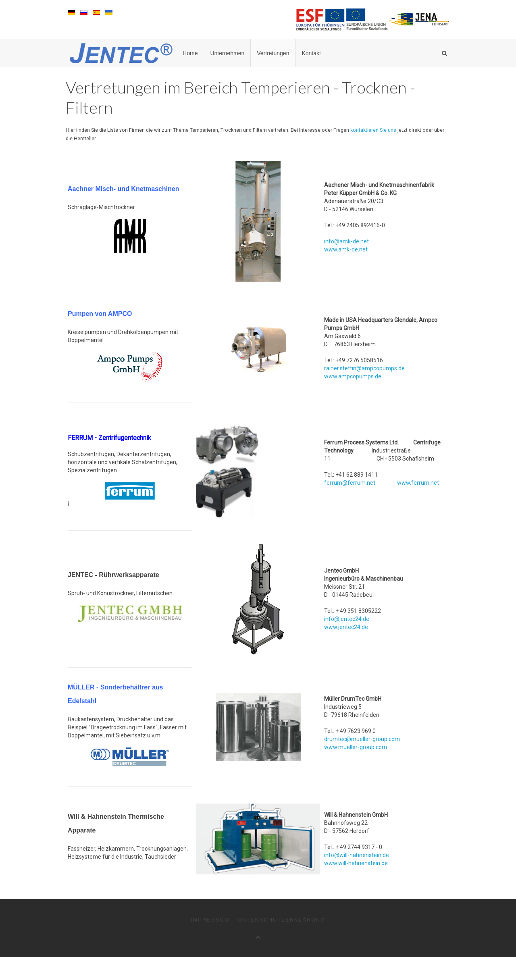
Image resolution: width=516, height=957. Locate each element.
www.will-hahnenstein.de (356, 863)
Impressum (210, 920)
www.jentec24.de (346, 627)
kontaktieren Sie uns (373, 130)
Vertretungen (273, 53)
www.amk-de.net (346, 249)
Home (190, 53)
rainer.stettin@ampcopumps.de (364, 368)
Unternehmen (227, 53)
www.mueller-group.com (355, 747)
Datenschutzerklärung (282, 920)
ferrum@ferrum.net (349, 483)
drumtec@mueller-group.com (362, 739)
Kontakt (311, 53)
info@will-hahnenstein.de (356, 855)
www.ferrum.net (418, 483)
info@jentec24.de (346, 619)
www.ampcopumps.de (352, 376)
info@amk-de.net (346, 241)
